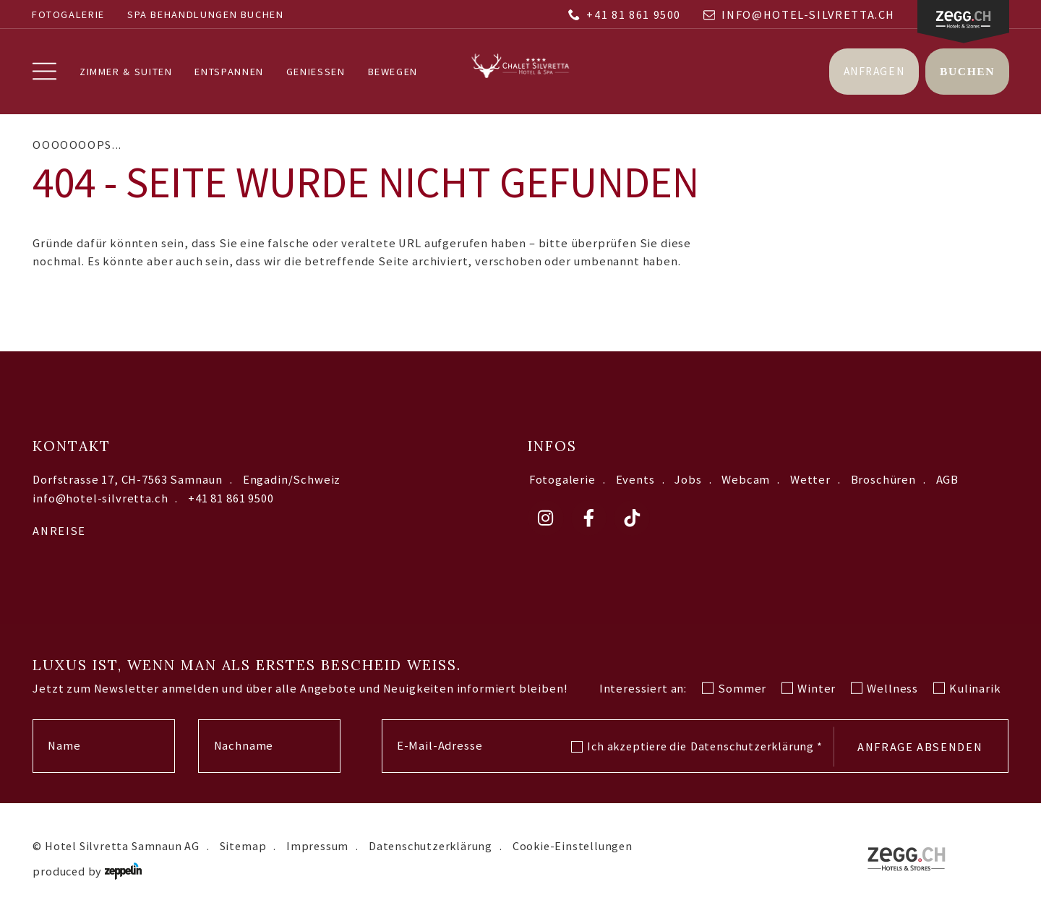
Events (635, 479)
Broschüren (883, 479)
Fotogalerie (68, 14)
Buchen (967, 71)
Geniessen (316, 71)
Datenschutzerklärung (756, 746)
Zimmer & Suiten (126, 71)
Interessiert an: (643, 688)
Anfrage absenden (919, 746)
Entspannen (228, 71)
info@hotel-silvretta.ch (799, 14)
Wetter (810, 479)
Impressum (317, 846)
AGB (947, 479)
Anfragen (874, 71)
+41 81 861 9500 (624, 14)
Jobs (687, 479)
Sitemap (243, 846)
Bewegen (393, 71)
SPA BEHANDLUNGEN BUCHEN (205, 14)
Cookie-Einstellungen (573, 846)
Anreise (59, 530)
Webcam (745, 479)
